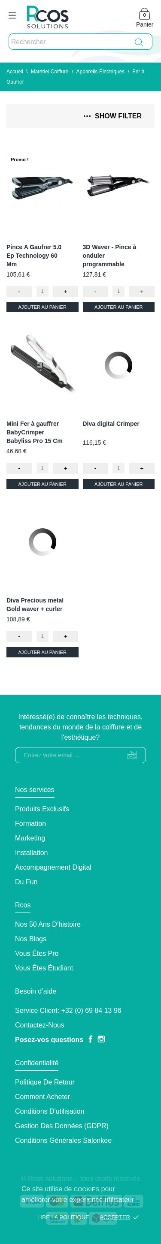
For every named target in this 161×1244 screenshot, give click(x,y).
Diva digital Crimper (111, 423)
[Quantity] (42, 291)
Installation (31, 852)
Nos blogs (30, 939)
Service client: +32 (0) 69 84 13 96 (68, 1010)
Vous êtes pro (36, 953)
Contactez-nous (39, 1025)
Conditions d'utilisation (49, 1111)
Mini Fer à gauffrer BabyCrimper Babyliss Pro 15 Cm (34, 432)
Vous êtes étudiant (44, 968)
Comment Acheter (42, 1096)
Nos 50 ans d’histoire (48, 924)
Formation (30, 823)
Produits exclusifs (42, 809)
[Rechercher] (80, 42)
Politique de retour (45, 1082)
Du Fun (26, 882)
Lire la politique (63, 1217)
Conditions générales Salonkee (63, 1140)
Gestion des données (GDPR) (62, 1126)
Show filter (113, 116)
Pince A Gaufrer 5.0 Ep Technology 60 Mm (33, 256)
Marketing (30, 838)
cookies (86, 1189)
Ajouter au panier (42, 307)
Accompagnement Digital (53, 867)
